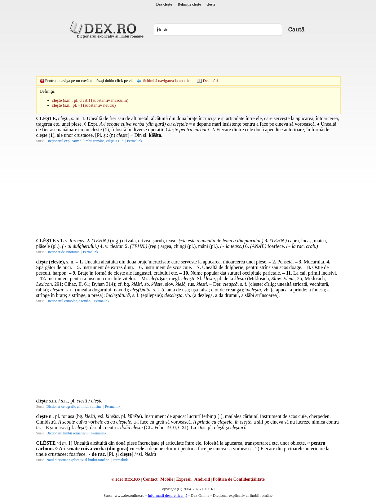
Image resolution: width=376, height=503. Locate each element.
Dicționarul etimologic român (68, 301)
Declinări (210, 80)
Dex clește (164, 4)
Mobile (166, 479)
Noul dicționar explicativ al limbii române (77, 460)
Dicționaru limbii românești (67, 433)
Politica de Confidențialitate (239, 479)
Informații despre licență (167, 495)
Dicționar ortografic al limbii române (74, 406)
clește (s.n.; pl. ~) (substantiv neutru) (84, 105)
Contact (150, 479)
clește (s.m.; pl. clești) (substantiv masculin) (90, 100)
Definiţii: (47, 91)
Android (202, 479)
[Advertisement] (188, 57)
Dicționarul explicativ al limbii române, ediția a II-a (85, 141)
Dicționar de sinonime (63, 252)
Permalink (134, 141)
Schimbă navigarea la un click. (167, 80)
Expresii (184, 479)
